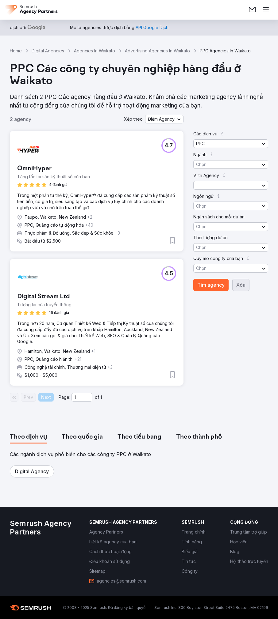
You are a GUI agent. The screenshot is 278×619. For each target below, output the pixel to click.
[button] (164, 119)
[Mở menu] (265, 10)
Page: (64, 397)
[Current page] (82, 397)
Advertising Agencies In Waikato (157, 50)
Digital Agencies (48, 50)
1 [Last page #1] (101, 397)
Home (16, 50)
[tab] (28, 437)
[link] (252, 10)
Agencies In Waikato (94, 50)
